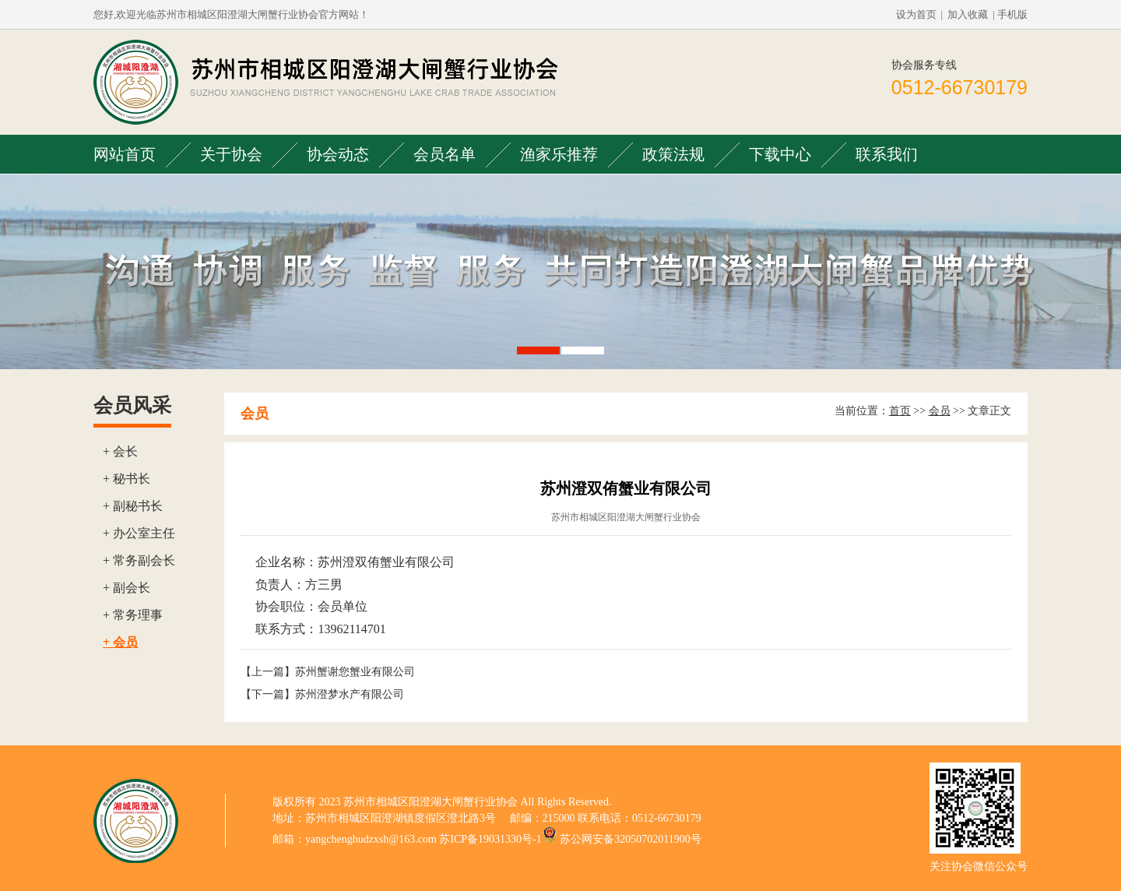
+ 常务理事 (133, 615)
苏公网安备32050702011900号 (630, 839)
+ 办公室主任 (139, 533)
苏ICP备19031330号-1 (490, 839)
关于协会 (231, 154)
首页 (900, 411)
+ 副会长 (126, 587)
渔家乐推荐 (559, 154)
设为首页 (916, 14)
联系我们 (887, 154)
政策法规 (673, 154)
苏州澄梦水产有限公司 (349, 694)
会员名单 (444, 154)
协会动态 (338, 154)
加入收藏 (967, 14)
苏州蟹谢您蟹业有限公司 (355, 672)
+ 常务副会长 (139, 560)
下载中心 (780, 154)
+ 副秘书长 (133, 505)
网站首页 (124, 154)
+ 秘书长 (126, 478)
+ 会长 (120, 451)
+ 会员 (120, 642)
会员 (940, 411)
